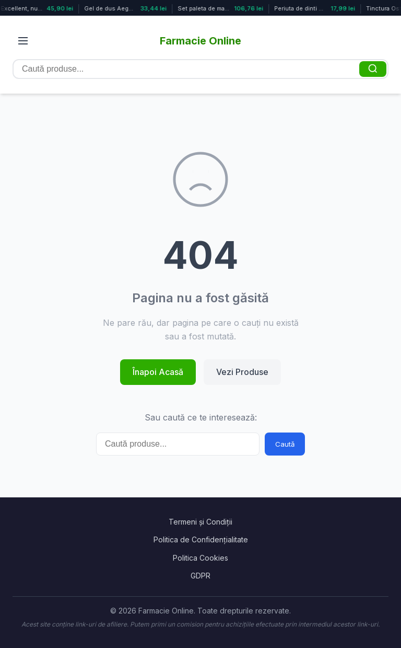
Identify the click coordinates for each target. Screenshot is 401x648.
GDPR (200, 575)
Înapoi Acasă (158, 372)
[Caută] (372, 69)
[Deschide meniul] (23, 40)
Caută (284, 444)
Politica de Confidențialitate (201, 539)
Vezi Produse (242, 372)
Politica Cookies (200, 557)
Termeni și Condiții (200, 521)
